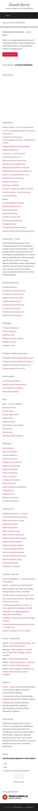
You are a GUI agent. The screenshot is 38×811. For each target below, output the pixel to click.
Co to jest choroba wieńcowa (13, 294)
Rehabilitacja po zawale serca (13, 178)
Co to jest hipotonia (9, 196)
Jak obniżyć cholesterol (11, 480)
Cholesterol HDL (8, 494)
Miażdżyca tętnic (8, 346)
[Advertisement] (19, 97)
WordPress (18, 807)
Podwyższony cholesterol (11, 462)
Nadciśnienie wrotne (10, 524)
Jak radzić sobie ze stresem (12, 436)
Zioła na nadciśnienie (10, 563)
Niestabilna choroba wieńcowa (13, 291)
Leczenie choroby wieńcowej (13, 305)
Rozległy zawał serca (10, 182)
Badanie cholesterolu (10, 498)
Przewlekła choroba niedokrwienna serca (17, 358)
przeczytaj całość (10, 54)
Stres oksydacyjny (9, 407)
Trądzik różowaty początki (18, 659)
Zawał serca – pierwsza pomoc (14, 153)
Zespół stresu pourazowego (12, 425)
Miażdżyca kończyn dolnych (12, 338)
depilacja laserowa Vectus (12, 743)
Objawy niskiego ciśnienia (11, 542)
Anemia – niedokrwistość (11, 687)
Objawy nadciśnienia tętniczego (14, 538)
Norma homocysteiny (10, 392)
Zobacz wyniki (19, 782)
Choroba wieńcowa (9, 287)
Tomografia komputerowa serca (14, 227)
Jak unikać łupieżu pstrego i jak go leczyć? (18, 595)
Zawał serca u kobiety (10, 185)
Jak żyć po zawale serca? (11, 157)
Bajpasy (5, 199)
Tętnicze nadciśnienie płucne (13, 552)
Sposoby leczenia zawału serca (14, 164)
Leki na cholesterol (9, 476)
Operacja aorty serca (10, 213)
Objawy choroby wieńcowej (12, 298)
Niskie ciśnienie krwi (9, 528)
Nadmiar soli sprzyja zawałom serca (15, 175)
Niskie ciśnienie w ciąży (11, 531)
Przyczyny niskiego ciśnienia (13, 549)
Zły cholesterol (8, 448)
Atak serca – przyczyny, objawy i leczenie (17, 189)
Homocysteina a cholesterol (12, 388)
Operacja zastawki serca (11, 217)
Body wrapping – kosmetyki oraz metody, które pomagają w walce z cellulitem (17, 652)
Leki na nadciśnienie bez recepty (14, 517)
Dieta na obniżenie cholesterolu (14, 487)
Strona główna (7, 65)
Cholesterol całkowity (10, 501)
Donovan (29, 807)
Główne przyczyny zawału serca (14, 160)
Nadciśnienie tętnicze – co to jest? (15, 514)
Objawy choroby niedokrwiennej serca (16, 365)
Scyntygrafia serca (9, 224)
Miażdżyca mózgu (9, 342)
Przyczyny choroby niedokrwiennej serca (17, 361)
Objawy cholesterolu (10, 469)
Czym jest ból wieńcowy (11, 308)
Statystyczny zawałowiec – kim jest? (15, 168)
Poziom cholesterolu (10, 459)
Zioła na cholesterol (9, 452)
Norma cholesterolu (9, 473)
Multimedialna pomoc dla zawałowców (17, 171)
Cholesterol (17, 732)
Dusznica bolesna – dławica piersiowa (16, 192)
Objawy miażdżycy (9, 331)
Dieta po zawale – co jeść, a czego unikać (17, 127)
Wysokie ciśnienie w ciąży (12, 559)
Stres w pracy (7, 432)
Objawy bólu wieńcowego (12, 315)
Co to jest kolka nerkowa (11, 696)
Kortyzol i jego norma (10, 415)
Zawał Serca (19, 4)
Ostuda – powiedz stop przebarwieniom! (17, 585)
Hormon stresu (8, 411)
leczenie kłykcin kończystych (21, 738)
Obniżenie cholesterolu (11, 466)
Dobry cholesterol (9, 483)
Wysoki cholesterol (9, 455)
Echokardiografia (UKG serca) (13, 203)
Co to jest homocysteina (11, 381)
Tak (5, 764)
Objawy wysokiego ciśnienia (12, 545)
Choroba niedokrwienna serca (13, 368)
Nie (5, 767)
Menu (6, 15)
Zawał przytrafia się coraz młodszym (16, 146)
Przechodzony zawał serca (12, 220)
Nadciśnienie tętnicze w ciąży (13, 521)
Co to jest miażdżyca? (10, 328)
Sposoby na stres (8, 422)
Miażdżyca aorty (8, 335)
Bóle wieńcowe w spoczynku (13, 312)
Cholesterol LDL (8, 490)
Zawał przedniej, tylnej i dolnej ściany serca (18, 231)
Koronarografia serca (10, 210)
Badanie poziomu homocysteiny (14, 384)
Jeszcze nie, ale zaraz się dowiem (16, 771)
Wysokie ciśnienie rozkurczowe (14, 556)
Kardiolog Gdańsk (9, 703)
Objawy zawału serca (10, 150)
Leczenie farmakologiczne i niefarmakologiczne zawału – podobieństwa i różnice (18, 140)
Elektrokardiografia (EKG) (11, 206)
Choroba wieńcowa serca (11, 301)
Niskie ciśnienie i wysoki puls (13, 535)
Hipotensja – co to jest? (11, 566)
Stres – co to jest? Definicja (12, 404)
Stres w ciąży (7, 429)
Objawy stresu (7, 418)
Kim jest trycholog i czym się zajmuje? (16, 631)
